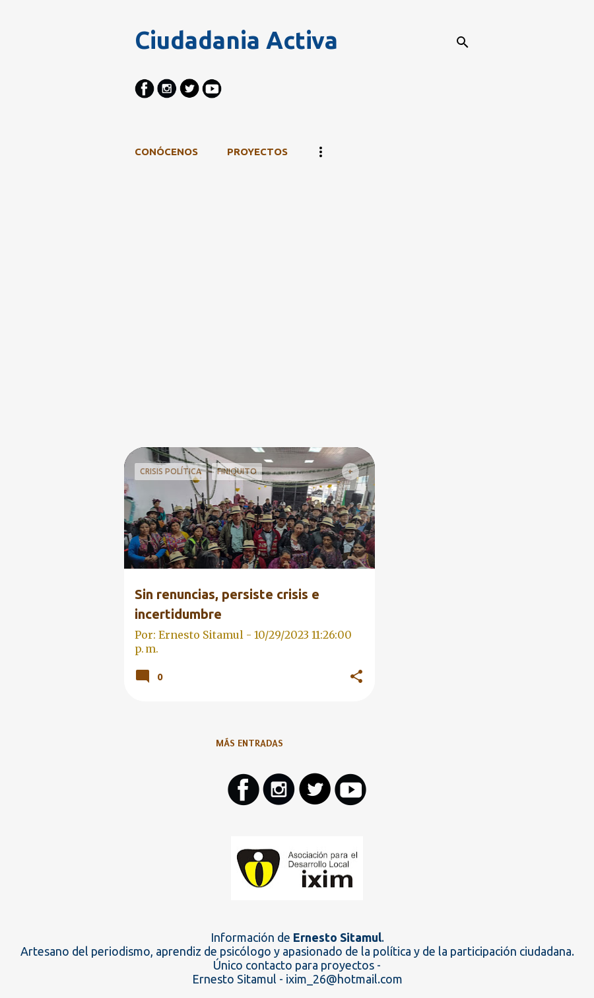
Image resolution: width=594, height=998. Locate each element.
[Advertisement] (249, 354)
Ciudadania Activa (236, 39)
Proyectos (257, 151)
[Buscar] (463, 42)
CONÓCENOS (166, 151)
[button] (356, 677)
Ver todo (157, 238)
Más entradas (249, 743)
